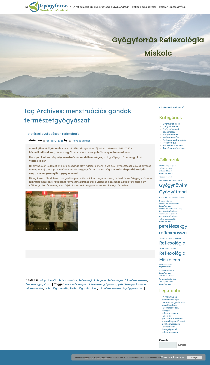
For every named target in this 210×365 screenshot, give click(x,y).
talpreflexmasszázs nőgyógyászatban (121, 288)
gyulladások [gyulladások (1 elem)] (177, 180)
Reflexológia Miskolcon (83, 288)
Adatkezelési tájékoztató (171, 107)
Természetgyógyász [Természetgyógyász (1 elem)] (167, 279)
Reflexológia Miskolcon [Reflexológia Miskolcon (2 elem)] (172, 256)
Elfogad (194, 357)
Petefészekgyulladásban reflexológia (53, 134)
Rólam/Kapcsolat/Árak (172, 6)
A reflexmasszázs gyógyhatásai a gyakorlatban (101, 6)
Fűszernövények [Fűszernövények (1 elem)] (165, 177)
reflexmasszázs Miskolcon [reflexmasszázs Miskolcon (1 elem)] (170, 238)
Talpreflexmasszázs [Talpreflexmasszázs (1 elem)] (167, 270)
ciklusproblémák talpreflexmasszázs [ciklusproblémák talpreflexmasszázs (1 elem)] (167, 172)
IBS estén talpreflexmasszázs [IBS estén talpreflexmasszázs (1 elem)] (171, 197)
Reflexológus (115, 280)
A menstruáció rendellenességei (170, 298)
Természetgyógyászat (38, 284)
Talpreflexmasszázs (135, 280)
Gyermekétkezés (171, 123)
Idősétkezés (169, 132)
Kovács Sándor (81, 140)
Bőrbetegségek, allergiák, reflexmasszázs (170, 310)
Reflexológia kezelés (144, 6)
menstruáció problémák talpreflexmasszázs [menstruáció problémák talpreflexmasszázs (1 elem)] (169, 205)
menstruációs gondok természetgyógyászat (90, 284)
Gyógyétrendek (170, 126)
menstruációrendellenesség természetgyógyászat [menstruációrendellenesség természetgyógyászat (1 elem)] (171, 210)
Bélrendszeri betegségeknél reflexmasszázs (170, 329)
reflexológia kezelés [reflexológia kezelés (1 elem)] (167, 248)
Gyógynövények (171, 129)
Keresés (163, 340)
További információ (172, 357)
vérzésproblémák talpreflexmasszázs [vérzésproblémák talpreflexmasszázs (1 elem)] (167, 283)
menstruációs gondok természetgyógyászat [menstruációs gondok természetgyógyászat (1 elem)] (168, 215)
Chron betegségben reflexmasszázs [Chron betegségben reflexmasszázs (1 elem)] (167, 167)
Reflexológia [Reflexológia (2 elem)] (172, 243)
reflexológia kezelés (56, 288)
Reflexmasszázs (67, 280)
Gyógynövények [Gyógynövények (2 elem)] (176, 185)
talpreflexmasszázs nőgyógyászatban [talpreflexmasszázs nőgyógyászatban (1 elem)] (167, 274)
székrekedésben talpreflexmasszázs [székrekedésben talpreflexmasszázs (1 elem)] (167, 265)
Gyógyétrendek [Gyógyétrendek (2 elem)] (175, 191)
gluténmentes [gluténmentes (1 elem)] (165, 180)
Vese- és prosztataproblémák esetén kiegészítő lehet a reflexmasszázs (173, 320)
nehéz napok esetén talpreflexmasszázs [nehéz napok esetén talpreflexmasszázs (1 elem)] (167, 220)
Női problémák (48, 280)
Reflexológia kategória (92, 280)
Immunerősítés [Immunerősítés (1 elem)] (165, 201)
